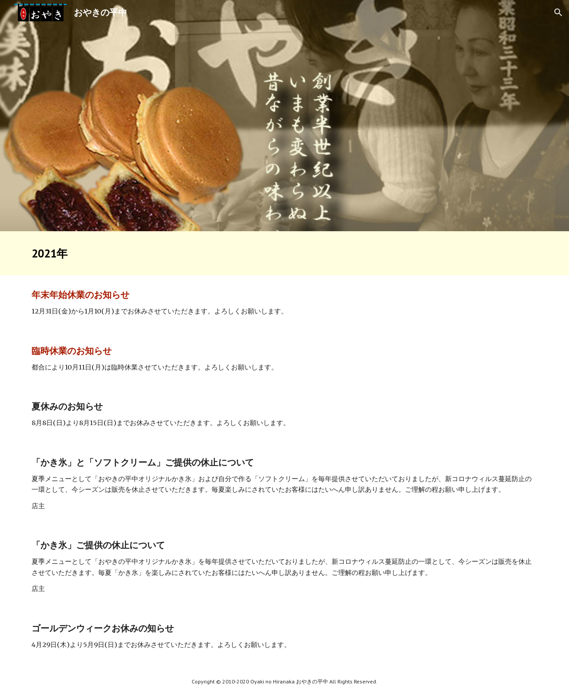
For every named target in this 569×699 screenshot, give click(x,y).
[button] (558, 12)
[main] (284, 253)
